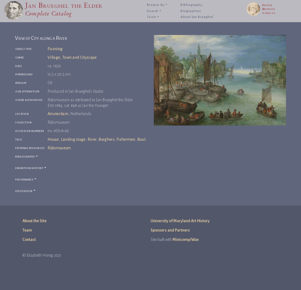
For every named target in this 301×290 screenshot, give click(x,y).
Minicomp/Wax (186, 239)
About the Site (34, 221)
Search (152, 11)
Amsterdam (58, 114)
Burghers (107, 139)
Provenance (24, 179)
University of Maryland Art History (180, 221)
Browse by (156, 5)
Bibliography (191, 5)
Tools (151, 17)
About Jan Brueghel (197, 17)
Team (27, 230)
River (92, 139)
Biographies (191, 11)
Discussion (23, 191)
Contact (29, 239)
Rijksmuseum (59, 148)
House (53, 139)
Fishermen (125, 139)
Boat (141, 139)
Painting (55, 49)
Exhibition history (29, 168)
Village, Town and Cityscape (72, 57)
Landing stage (73, 139)
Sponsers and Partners (170, 230)
